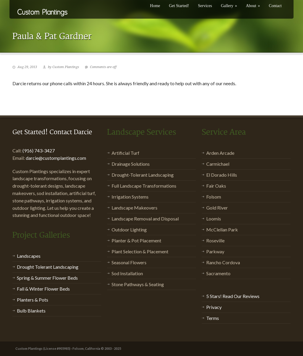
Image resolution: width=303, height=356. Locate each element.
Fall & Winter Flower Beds (43, 288)
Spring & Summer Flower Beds (47, 278)
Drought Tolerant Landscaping (47, 267)
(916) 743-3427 (38, 150)
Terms (212, 318)
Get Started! (179, 6)
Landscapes (29, 256)
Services (205, 6)
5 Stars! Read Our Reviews (233, 296)
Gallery (229, 6)
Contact (275, 6)
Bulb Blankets (31, 310)
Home (155, 6)
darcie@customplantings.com (56, 158)
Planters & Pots (32, 299)
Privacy (214, 307)
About (253, 6)
